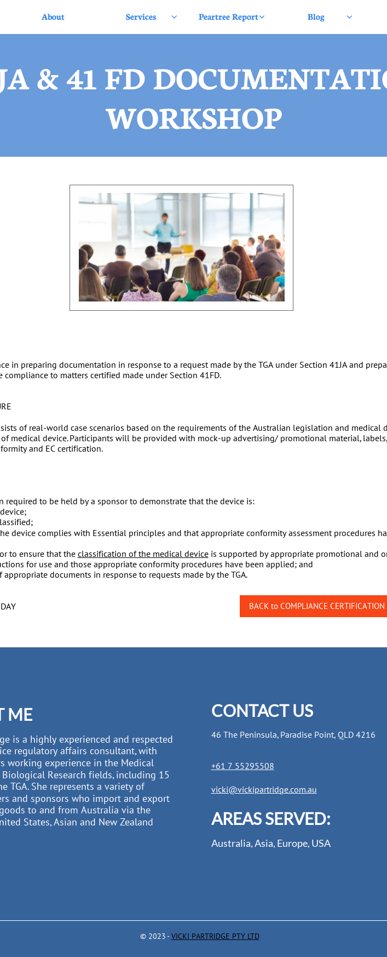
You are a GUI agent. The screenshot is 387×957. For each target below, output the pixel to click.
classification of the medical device (143, 553)
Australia (231, 843)
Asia (264, 843)
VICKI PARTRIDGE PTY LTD (215, 936)
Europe (292, 843)
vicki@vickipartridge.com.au (264, 789)
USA (321, 843)
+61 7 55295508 (242, 765)
